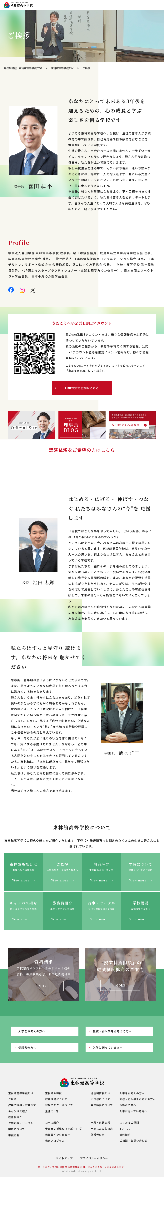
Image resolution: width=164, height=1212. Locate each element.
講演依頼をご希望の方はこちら (82, 450)
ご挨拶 (12, 1099)
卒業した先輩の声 (102, 1129)
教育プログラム (55, 1140)
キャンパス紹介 (18, 1111)
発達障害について (102, 1105)
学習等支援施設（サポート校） (64, 1129)
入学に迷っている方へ (107, 1047)
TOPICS (125, 1129)
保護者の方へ (27, 1047)
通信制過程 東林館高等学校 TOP (23, 68)
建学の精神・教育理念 (22, 1105)
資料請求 (125, 1134)
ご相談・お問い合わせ (133, 1140)
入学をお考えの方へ (31, 1031)
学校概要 (13, 1135)
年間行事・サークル (20, 1123)
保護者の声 (98, 1134)
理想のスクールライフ (59, 1105)
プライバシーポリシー (94, 1158)
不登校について (100, 1099)
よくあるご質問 (129, 1122)
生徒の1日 (51, 1111)
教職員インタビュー (57, 1134)
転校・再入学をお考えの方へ (112, 1031)
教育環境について (56, 1099)
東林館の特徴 (53, 1093)
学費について (16, 1129)
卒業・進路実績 (100, 1122)
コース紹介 (52, 1122)
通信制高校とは (100, 1093)
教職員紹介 (15, 1117)
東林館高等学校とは (62, 68)
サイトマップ (64, 1158)
